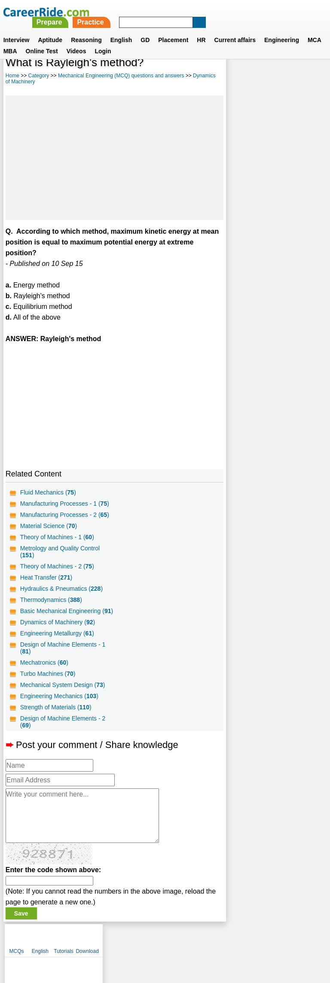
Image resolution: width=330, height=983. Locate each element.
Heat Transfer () (46, 577)
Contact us (121, 938)
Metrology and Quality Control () (60, 552)
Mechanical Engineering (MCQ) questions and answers (121, 76)
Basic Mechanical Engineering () (66, 611)
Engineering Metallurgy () (57, 633)
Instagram (259, 938)
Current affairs (235, 29)
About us (87, 938)
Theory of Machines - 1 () (57, 537)
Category (38, 76)
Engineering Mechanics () (59, 696)
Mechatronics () (44, 662)
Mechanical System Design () (62, 684)
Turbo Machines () (48, 673)
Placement (173, 29)
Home (12, 76)
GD (145, 29)
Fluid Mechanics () (48, 492)
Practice (211, 11)
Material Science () (48, 525)
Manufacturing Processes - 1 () (64, 503)
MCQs (239, 77)
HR (201, 29)
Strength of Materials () (56, 707)
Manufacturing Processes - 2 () (64, 514)
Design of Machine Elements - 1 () (62, 648)
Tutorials (286, 77)
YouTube (226, 938)
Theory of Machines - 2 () (57, 566)
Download (309, 77)
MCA (314, 29)
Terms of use (161, 938)
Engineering (281, 29)
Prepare (170, 11)
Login (103, 40)
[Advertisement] (114, 158)
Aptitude (50, 29)
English (121, 29)
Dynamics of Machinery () (57, 622)
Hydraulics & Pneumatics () (61, 588)
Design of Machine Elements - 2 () (62, 722)
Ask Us (196, 938)
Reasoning (86, 29)
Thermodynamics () (51, 599)
